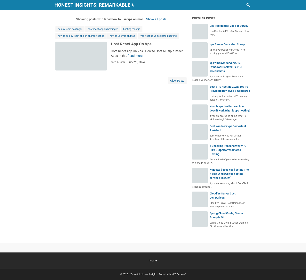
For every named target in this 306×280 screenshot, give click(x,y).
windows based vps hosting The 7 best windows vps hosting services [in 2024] (229, 173)
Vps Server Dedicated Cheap (227, 44)
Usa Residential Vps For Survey (229, 25)
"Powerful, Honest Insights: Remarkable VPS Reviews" (94, 5)
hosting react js (131, 29)
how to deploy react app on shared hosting (81, 35)
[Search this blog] (248, 5)
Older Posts (177, 80)
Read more (135, 56)
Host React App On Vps (131, 44)
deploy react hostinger (70, 29)
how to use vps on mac (122, 35)
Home (153, 260)
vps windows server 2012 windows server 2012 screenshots (226, 67)
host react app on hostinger (103, 29)
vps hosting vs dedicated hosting (159, 35)
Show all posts (156, 19)
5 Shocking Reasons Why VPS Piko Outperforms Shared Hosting (228, 150)
